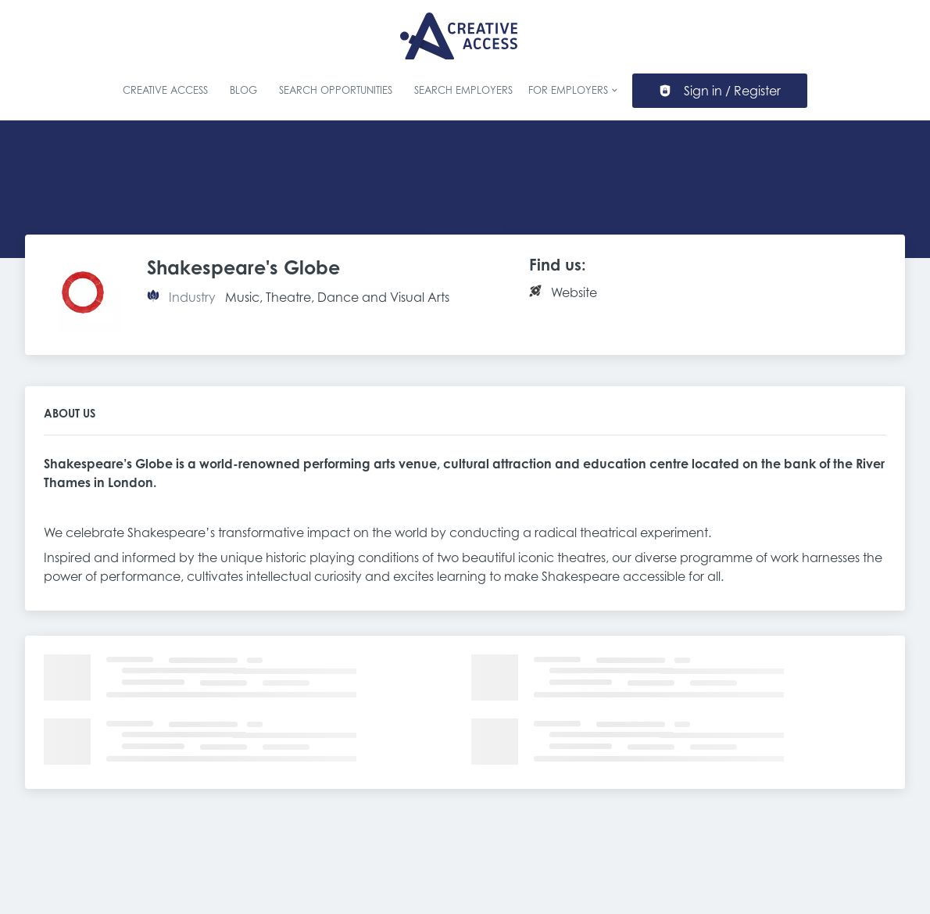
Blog (243, 90)
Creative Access (165, 90)
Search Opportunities (335, 90)
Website (574, 292)
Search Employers (463, 90)
